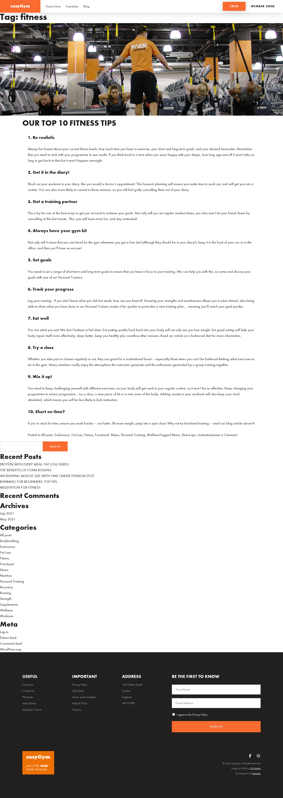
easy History (29, 703)
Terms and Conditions (84, 697)
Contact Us (28, 691)
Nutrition (6, 575)
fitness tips (189, 435)
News (115, 435)
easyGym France (32, 709)
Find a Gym (53, 6)
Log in (4, 632)
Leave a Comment (224, 435)
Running (5, 593)
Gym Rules (78, 691)
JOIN (234, 6)
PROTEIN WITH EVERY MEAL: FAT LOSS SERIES (34, 464)
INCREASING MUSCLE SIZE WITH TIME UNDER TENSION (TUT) (47, 476)
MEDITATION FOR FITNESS (20, 487)
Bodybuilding (9, 541)
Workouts (6, 616)
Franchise (72, 6)
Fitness (88, 435)
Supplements (9, 604)
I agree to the (192, 714)
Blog (86, 6)
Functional (102, 435)
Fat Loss (76, 435)
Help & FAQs (79, 703)
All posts (47, 435)
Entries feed (8, 638)
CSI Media (255, 768)
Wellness (153, 435)
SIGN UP (216, 726)
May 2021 (8, 519)
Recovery (6, 587)
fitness (176, 435)
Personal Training (133, 435)
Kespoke (256, 773)
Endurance (62, 435)
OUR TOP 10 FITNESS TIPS (69, 123)
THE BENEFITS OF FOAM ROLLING (25, 470)
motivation (205, 435)
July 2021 (7, 513)
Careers (76, 709)
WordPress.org (10, 649)
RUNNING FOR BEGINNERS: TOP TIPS (28, 482)
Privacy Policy (199, 714)
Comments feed (11, 643)
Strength (5, 599)
